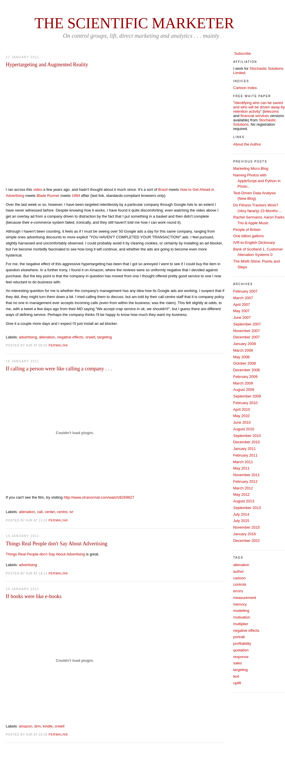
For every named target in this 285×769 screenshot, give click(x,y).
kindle (48, 726)
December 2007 (246, 337)
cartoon (239, 578)
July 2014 (241, 514)
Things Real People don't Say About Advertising (45, 554)
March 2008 (243, 350)
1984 (76, 195)
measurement (244, 597)
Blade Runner (48, 195)
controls (239, 584)
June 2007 (242, 317)
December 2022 (246, 540)
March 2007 (243, 298)
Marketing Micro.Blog (250, 168)
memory (240, 604)
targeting (104, 337)
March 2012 (243, 488)
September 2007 (247, 324)
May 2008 (241, 357)
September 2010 (247, 435)
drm (37, 726)
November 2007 (246, 331)
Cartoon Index (245, 88)
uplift (237, 683)
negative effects (70, 337)
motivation (241, 617)
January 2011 (244, 448)
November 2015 (246, 527)
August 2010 (243, 429)
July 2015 (241, 521)
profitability (242, 643)
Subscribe (242, 53)
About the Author (247, 144)
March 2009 (243, 383)
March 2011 (243, 462)
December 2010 (246, 442)
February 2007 (245, 291)
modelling (241, 610)
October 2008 (244, 363)
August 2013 (243, 501)
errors (238, 591)
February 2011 (245, 455)
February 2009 (245, 376)
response (240, 657)
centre (62, 512)
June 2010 (242, 422)
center (50, 512)
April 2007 (241, 304)
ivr (71, 512)
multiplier (240, 624)
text (236, 676)
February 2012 (245, 481)
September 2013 (247, 508)
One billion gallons (248, 236)
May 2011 (241, 468)
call (40, 512)
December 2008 (246, 370)
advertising (28, 337)
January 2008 (244, 344)
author (238, 571)
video (37, 189)
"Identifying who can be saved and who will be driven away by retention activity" (259, 107)
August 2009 (243, 389)
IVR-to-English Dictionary (254, 242)
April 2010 (241, 409)
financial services (254, 116)
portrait (239, 637)
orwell (90, 337)
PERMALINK (58, 345)
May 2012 (241, 494)
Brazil (163, 189)
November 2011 (246, 475)
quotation (241, 650)
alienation (47, 337)
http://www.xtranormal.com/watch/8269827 (99, 497)
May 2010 (241, 416)
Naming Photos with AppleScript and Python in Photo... (257, 181)
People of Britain (247, 229)
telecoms (271, 111)
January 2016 (244, 534)
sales (237, 663)
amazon (25, 726)
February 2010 (245, 403)
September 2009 (247, 396)
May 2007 (241, 311)
